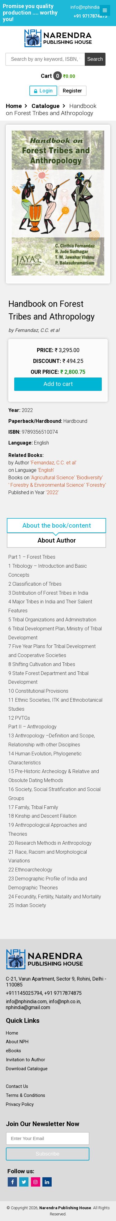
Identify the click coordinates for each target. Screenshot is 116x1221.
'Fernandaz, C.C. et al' (53, 463)
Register (72, 91)
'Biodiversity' (89, 478)
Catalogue (46, 106)
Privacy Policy (20, 1104)
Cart (58, 76)
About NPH (17, 1041)
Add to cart (58, 383)
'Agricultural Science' (53, 478)
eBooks (13, 1050)
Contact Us (17, 1086)
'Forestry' (96, 485)
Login (46, 91)
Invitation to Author (25, 1059)
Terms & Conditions (25, 1095)
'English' (46, 470)
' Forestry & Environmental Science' (46, 485)
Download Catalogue (27, 1068)
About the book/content (56, 525)
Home (14, 106)
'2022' (52, 492)
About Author (56, 540)
